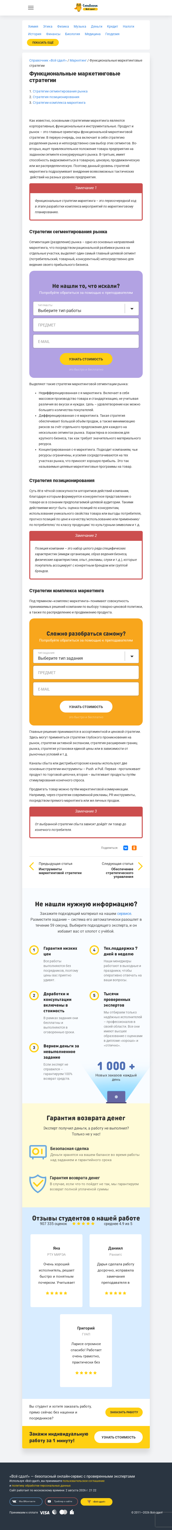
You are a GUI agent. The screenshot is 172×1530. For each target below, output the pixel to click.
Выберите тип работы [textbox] (59, 310)
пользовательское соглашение (83, 1481)
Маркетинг (78, 60)
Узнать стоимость (86, 359)
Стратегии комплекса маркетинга (59, 102)
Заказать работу (124, 1412)
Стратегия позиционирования (56, 97)
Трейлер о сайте (60, 1501)
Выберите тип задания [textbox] (60, 658)
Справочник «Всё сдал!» (48, 60)
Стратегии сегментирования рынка (60, 91)
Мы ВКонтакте (23, 1501)
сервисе (124, 913)
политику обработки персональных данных (41, 1485)
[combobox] (86, 308)
